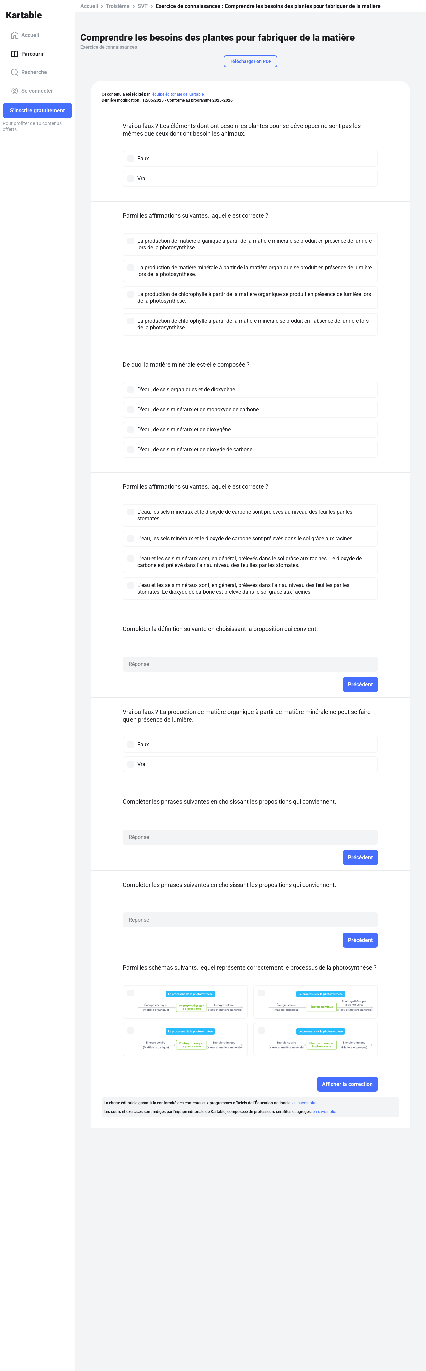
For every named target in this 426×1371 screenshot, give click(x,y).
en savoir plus (304, 1103)
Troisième (118, 6)
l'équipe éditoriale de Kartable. (178, 94)
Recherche (29, 72)
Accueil (25, 35)
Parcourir (27, 54)
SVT (143, 6)
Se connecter (32, 91)
